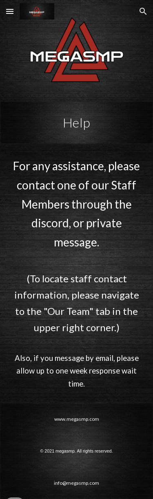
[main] (77, 123)
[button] (10, 11)
